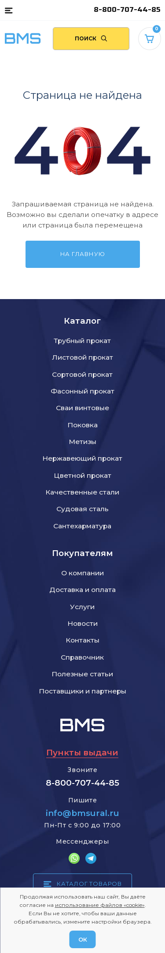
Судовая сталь (82, 509)
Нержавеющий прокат (82, 458)
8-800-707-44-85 (127, 10)
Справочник (82, 657)
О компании (82, 573)
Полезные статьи (82, 674)
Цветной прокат (82, 475)
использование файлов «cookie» (100, 905)
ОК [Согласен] (82, 939)
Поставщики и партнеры (82, 691)
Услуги (82, 607)
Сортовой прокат (82, 374)
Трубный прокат (82, 340)
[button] (8, 10)
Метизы (82, 441)
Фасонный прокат (82, 391)
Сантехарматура (82, 526)
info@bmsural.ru (82, 813)
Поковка (82, 425)
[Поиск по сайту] (91, 39)
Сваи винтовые (82, 408)
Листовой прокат (82, 357)
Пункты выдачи (82, 752)
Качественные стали (82, 492)
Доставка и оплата (82, 589)
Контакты (82, 640)
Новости (82, 623)
